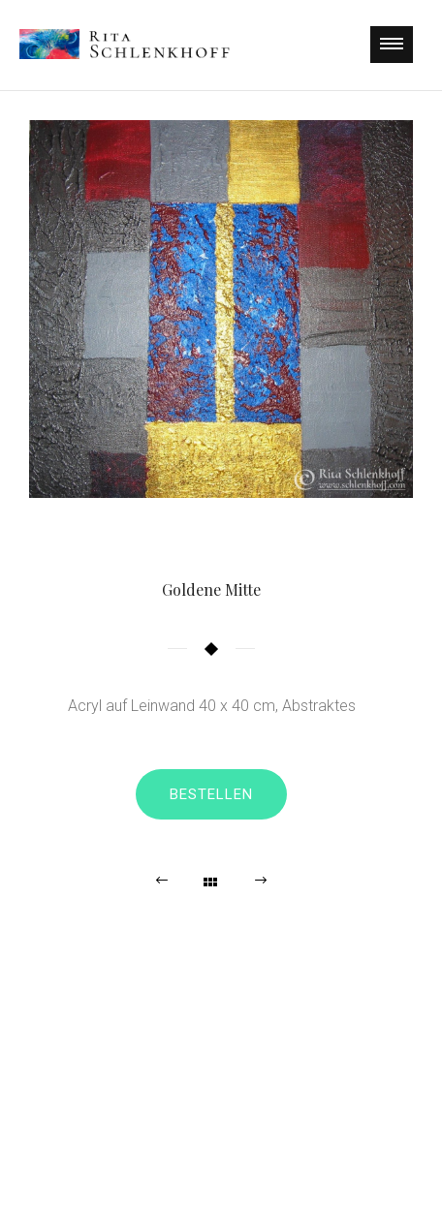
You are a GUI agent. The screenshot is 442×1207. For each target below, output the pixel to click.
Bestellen (211, 794)
